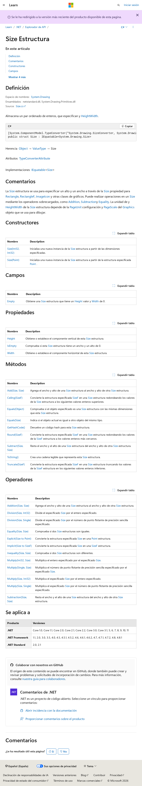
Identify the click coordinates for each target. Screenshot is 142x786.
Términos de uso (63, 780)
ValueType (39, 148)
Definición (14, 56)
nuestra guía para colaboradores (43, 679)
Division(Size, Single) (19, 520)
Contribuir (99, 775)
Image (40, 196)
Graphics (128, 207)
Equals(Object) (15, 409)
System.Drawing (40, 97)
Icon (47, 196)
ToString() (12, 457)
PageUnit (75, 207)
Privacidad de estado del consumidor (24, 780)
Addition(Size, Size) (18, 505)
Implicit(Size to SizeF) (19, 546)
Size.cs (19, 106)
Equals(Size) (14, 420)
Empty (11, 301)
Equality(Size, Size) (17, 531)
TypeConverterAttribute (34, 158)
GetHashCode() (16, 427)
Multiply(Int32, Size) (18, 560)
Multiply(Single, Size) (19, 567)
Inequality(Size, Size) (19, 553)
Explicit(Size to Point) (19, 538)
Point (33, 264)
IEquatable (38, 170)
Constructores (17, 66)
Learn (9, 27)
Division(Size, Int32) (18, 513)
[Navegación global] (4, 5)
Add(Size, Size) (15, 390)
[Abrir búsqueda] (118, 5)
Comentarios (16, 61)
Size (50, 170)
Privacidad (116, 775)
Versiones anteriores (64, 775)
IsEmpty (12, 346)
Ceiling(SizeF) (14, 397)
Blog (83, 775)
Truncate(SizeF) (16, 464)
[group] (71, 135)
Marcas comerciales (88, 780)
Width (94, 116)
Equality (104, 202)
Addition (74, 202)
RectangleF (27, 196)
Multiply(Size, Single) (19, 586)
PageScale (110, 207)
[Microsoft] (71, 5)
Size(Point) (13, 260)
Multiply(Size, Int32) (18, 578)
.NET (18, 27)
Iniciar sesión (131, 5)
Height (85, 116)
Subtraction (88, 202)
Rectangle (12, 196)
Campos (13, 71)
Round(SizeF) (14, 434)
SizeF (75, 397)
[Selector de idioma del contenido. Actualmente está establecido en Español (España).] (17, 766)
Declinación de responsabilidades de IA (25, 775)
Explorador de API (35, 27)
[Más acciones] (133, 27)
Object (23, 148)
